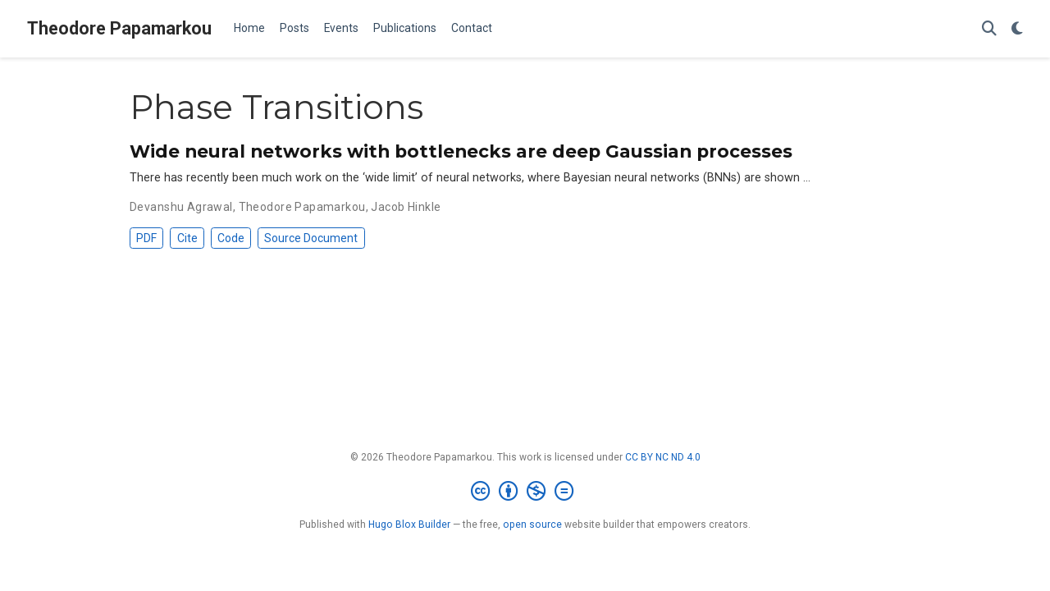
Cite (187, 238)
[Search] (989, 29)
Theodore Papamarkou (119, 28)
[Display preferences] (1017, 29)
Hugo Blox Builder (409, 524)
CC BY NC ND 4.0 (663, 457)
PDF (146, 238)
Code (230, 238)
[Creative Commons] (525, 491)
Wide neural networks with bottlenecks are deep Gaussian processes (461, 151)
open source (532, 524)
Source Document (311, 238)
